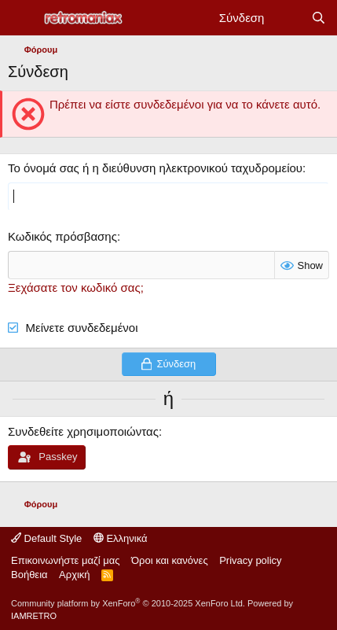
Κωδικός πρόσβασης (62, 236)
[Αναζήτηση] (318, 17)
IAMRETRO (34, 616)
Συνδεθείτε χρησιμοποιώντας (83, 431)
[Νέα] (287, 17)
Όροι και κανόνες (169, 560)
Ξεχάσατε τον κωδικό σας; (76, 287)
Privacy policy (250, 560)
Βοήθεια (29, 574)
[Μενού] (21, 18)
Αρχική (74, 574)
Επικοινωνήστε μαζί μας (65, 560)
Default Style (46, 538)
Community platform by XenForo (128, 603)
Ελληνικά (120, 538)
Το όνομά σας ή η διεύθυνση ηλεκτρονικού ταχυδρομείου (155, 168)
